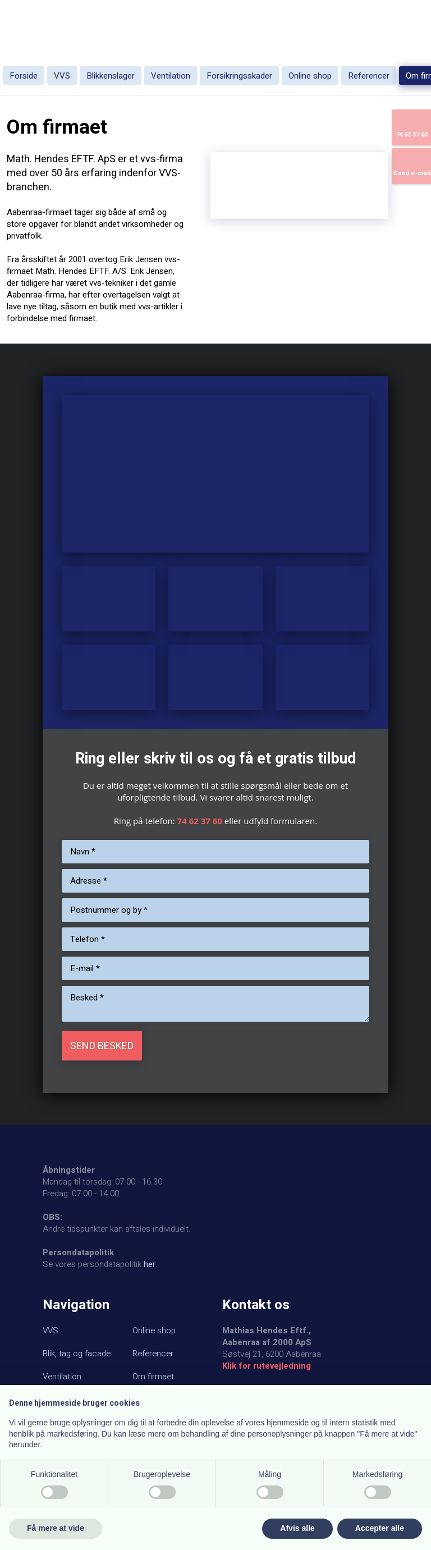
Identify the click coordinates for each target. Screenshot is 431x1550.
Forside (24, 76)
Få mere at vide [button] (55, 1528)
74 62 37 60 (199, 820)
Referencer (368, 76)
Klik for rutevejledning (266, 1366)
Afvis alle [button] (297, 1528)
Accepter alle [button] (379, 1528)
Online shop (310, 76)
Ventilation (170, 76)
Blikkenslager (110, 76)
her (149, 1264)
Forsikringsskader (239, 76)
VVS (62, 76)
